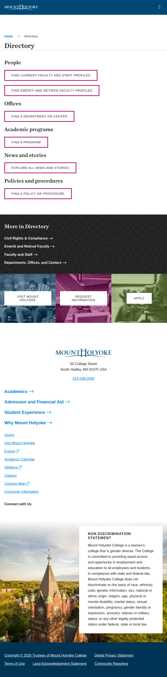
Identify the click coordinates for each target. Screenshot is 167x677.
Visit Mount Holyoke (19, 443)
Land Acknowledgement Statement (60, 663)
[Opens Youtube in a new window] (36, 513)
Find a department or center (39, 116)
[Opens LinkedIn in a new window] (27, 513)
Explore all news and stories (40, 168)
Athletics (10, 467)
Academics (15, 391)
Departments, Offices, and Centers (32, 262)
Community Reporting (111, 663)
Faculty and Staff (18, 254)
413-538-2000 (83, 378)
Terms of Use (14, 663)
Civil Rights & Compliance (26, 238)
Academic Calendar (19, 459)
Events (9, 451)
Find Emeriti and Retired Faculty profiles (52, 90)
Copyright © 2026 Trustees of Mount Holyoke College (45, 655)
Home (8, 36)
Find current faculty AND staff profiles (51, 75)
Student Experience (24, 412)
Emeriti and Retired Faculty (26, 246)
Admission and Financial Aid (34, 402)
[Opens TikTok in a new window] (46, 513)
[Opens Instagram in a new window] (7, 513)
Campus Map (14, 483)
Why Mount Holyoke (25, 422)
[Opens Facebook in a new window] (17, 513)
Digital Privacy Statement (114, 655)
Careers (10, 475)
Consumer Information (21, 492)
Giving (9, 435)
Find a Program (26, 142)
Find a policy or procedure (38, 193)
